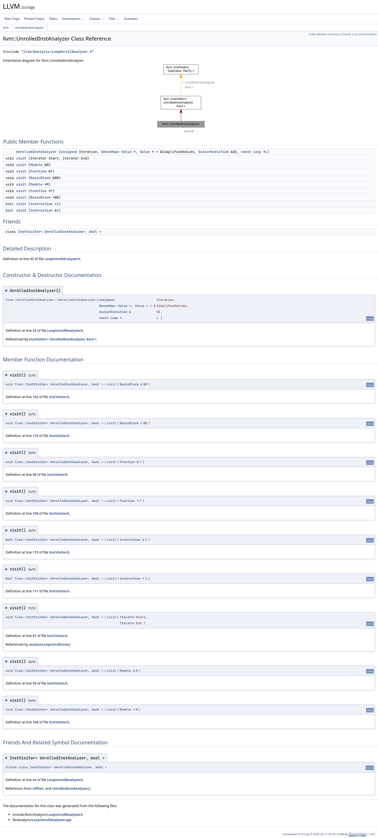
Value (127, 152)
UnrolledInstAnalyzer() (71, 788)
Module (36, 165)
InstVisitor (40, 767)
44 (34, 779)
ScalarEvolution (213, 152)
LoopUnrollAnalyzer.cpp (51, 819)
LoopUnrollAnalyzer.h (62, 258)
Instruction (41, 204)
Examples (131, 19)
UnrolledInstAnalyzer (29, 27)
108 (35, 722)
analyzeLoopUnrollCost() (49, 644)
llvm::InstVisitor (31, 384)
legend (189, 131)
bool (10, 204)
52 (34, 330)
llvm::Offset (33, 788)
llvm (6, 27)
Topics (53, 19)
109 (35, 513)
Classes (96, 19)
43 (32, 258)
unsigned (69, 152)
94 (34, 683)
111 (35, 591)
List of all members (365, 34)
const (246, 152)
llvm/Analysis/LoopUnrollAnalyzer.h (57, 51)
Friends (346, 34)
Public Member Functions (324, 34)
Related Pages (34, 19)
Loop (257, 152)
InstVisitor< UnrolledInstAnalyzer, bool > (59, 231)
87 (34, 635)
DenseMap (109, 152)
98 (34, 474)
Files (114, 19)
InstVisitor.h (59, 397)
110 (35, 435)
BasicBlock (40, 178)
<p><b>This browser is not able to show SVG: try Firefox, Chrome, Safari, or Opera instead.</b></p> (189, 96)
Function (38, 171)
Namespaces (73, 19)
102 (35, 397)
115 (35, 552)
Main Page (12, 19)
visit (21, 158)
